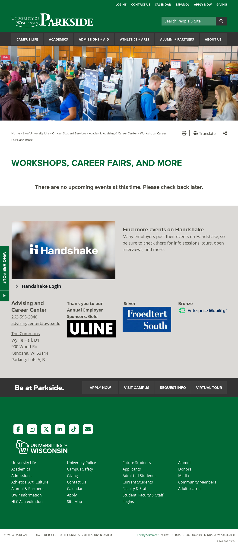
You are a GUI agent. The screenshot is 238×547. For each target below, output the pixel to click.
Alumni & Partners (27, 488)
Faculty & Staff (135, 488)
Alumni (184, 462)
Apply (72, 495)
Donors (184, 469)
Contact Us (140, 4)
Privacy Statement (148, 535)
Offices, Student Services (69, 133)
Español (182, 4)
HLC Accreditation (27, 501)
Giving (221, 4)
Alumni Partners (177, 39)
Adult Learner (190, 488)
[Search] (189, 21)
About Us (213, 39)
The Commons (25, 333)
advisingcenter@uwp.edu (35, 323)
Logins (121, 4)
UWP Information (26, 495)
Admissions (21, 475)
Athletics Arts (134, 39)
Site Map (74, 501)
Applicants (132, 469)
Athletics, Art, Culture (29, 482)
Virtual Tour (209, 387)
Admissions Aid (94, 39)
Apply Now (203, 4)
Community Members (197, 482)
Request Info (173, 387)
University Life (23, 462)
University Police (81, 462)
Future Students (137, 462)
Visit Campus (136, 387)
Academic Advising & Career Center (113, 133)
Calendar (163, 4)
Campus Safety (80, 469)
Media (183, 475)
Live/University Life (36, 133)
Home (15, 133)
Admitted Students (139, 475)
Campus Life (27, 39)
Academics (58, 39)
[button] (205, 133)
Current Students (138, 482)
